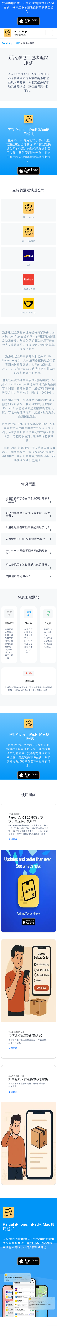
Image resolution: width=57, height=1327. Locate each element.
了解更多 (12, 839)
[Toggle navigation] (49, 33)
